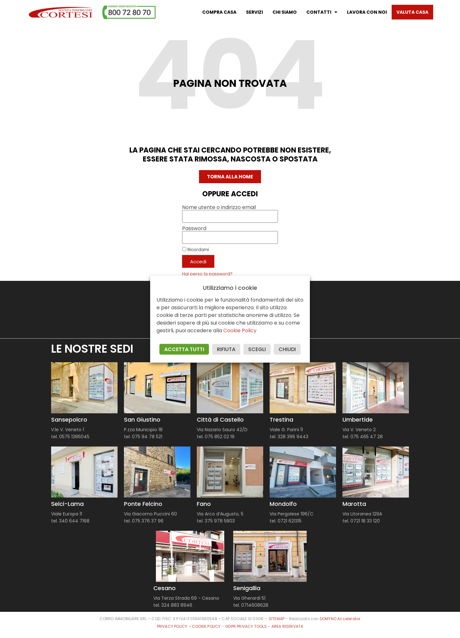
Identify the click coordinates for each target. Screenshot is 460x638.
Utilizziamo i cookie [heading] (230, 287)
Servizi (254, 12)
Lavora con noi (367, 12)
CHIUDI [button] (287, 349)
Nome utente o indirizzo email (219, 207)
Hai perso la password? (207, 274)
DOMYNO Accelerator (340, 618)
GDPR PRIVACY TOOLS (246, 626)
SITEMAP (276, 618)
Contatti (321, 12)
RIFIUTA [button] (226, 349)
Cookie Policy (240, 330)
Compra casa (219, 12)
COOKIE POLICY (207, 626)
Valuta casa (412, 12)
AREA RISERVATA (287, 626)
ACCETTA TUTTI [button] (184, 349)
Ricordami (195, 249)
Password (194, 228)
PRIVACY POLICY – (174, 626)
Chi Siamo (284, 12)
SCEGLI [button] (257, 349)
